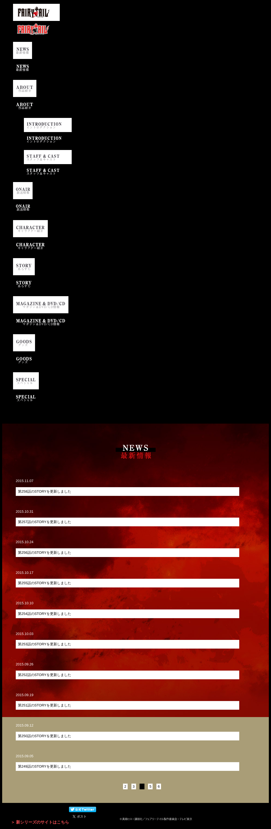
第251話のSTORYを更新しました (44, 705)
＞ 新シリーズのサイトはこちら (40, 822)
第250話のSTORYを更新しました (44, 736)
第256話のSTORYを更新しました (44, 552)
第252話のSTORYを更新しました (44, 675)
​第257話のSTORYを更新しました (44, 522)
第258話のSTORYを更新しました (44, 491)
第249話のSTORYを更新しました (44, 766)
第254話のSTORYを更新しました (44, 614)
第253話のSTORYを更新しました (44, 644)
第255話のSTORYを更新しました (44, 583)
